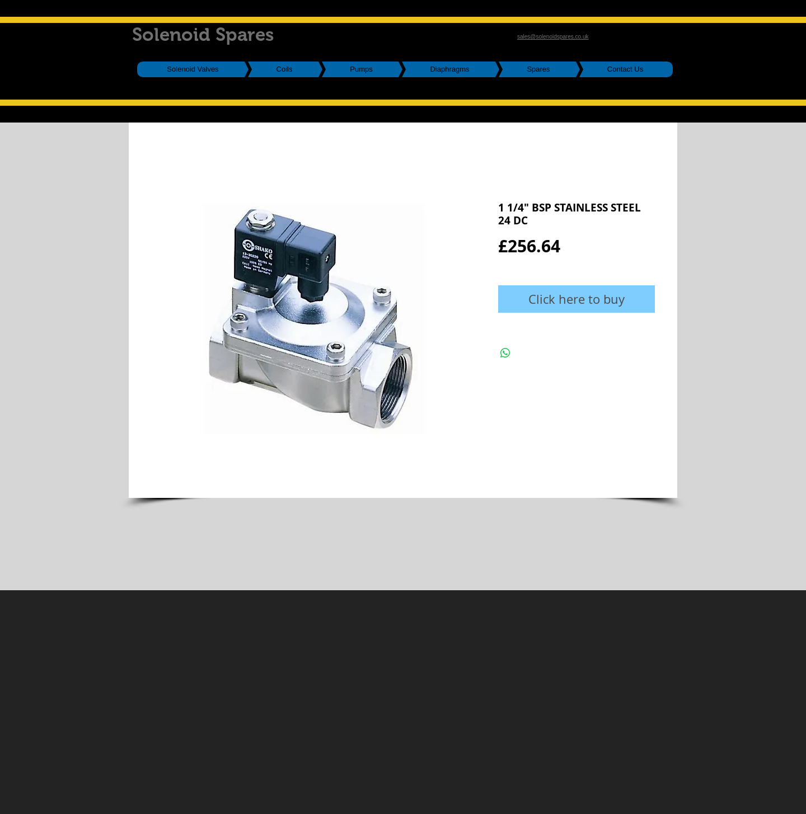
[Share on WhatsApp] (505, 353)
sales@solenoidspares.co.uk (552, 37)
